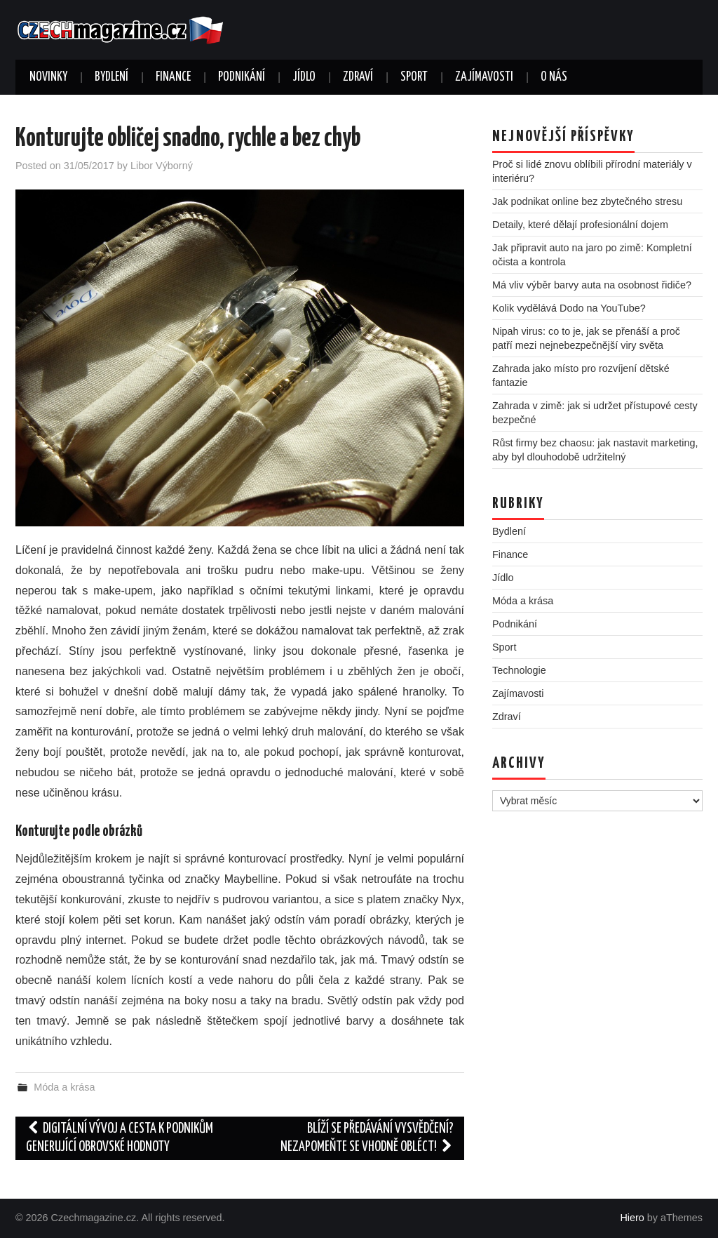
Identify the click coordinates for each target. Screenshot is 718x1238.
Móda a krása (64, 1087)
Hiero (632, 1217)
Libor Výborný (161, 165)
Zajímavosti (484, 77)
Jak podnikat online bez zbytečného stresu (587, 201)
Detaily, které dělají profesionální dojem (580, 224)
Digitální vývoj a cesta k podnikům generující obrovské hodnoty (119, 1138)
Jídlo (304, 77)
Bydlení (111, 77)
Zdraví (358, 77)
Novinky (48, 77)
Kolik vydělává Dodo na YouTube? (569, 308)
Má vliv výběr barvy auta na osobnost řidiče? (591, 285)
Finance (173, 77)
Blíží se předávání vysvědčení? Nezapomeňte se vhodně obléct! (367, 1138)
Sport (414, 77)
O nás (554, 77)
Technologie (519, 670)
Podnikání (241, 77)
